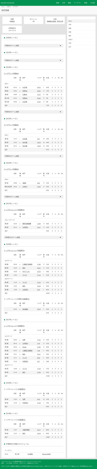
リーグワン (77, 3)
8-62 (38, 183)
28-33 (39, 309)
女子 (70, 47)
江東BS (24, 94)
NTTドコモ (26, 271)
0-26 (38, 289)
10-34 (39, 142)
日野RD (24, 91)
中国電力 (21, 210)
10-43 (39, 186)
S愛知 (24, 183)
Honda (24, 347)
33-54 (39, 271)
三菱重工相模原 (27, 264)
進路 (69, 3)
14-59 (39, 146)
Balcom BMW (46, 454)
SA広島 (24, 87)
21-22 (39, 94)
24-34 (39, 433)
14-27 (39, 227)
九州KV (24, 186)
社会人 (71, 39)
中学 (70, 43)
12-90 (39, 223)
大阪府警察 (26, 430)
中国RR (9, 6)
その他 (92, 3)
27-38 (39, 403)
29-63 (39, 91)
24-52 (39, 268)
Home (2, 6)
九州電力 (25, 227)
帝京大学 (60, 21)
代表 (70, 32)
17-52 (39, 340)
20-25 (39, 87)
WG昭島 (30, 454)
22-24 (39, 282)
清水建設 (25, 309)
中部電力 (25, 361)
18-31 (39, 354)
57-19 (39, 275)
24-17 (39, 430)
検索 (85, 3)
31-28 (39, 372)
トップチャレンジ (10, 210)
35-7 (38, 361)
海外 (70, 35)
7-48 (38, 350)
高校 (57, 3)
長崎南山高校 (51, 21)
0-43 (38, 399)
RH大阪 (24, 142)
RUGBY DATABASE (7, 3)
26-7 (38, 139)
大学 (63, 3)
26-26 (39, 98)
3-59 (38, 343)
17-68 (39, 264)
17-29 (39, 368)
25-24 (39, 286)
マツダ (24, 275)
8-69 (38, 358)
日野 (23, 340)
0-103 (39, 347)
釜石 (23, 268)
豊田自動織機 (26, 223)
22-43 (39, 102)
